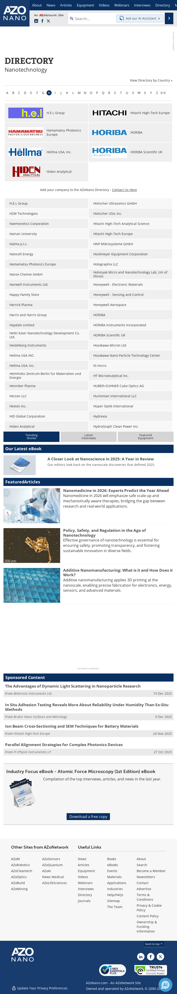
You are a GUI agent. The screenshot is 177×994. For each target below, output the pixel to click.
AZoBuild (18, 883)
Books (111, 859)
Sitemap (113, 901)
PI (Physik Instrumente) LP (32, 752)
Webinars (85, 883)
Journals (84, 901)
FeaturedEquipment (145, 436)
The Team (114, 907)
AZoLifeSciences (54, 883)
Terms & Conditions (145, 897)
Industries (115, 889)
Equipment (86, 871)
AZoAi (46, 871)
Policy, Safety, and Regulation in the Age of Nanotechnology (104, 533)
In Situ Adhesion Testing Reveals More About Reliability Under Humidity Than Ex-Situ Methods (86, 707)
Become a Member (151, 871)
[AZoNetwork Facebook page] (42, 21)
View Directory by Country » (151, 80)
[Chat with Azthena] (165, 985)
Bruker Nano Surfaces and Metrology (40, 717)
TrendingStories (31, 436)
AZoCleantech (21, 871)
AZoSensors (51, 859)
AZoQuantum (52, 865)
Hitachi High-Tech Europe (32, 733)
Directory (85, 895)
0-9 (163, 93)
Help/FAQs (115, 895)
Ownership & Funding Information (147, 926)
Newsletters (146, 877)
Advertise (144, 889)
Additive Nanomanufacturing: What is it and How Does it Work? (118, 572)
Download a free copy (88, 816)
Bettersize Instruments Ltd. (33, 693)
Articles (83, 865)
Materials (114, 877)
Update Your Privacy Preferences (40, 988)
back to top (154, 944)
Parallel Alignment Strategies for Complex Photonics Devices (64, 744)
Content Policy (148, 916)
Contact (142, 883)
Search (142, 865)
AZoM (15, 859)
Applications (116, 883)
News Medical (53, 877)
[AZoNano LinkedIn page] (36, 21)
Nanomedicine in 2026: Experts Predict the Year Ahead (116, 490)
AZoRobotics (20, 865)
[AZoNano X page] (48, 21)
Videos (83, 877)
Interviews (86, 889)
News (82, 859)
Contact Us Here (124, 190)
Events (112, 871)
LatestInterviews (89, 436)
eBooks (112, 865)
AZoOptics (19, 877)
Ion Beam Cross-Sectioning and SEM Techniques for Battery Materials (71, 726)
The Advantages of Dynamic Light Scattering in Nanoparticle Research (73, 686)
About (141, 859)
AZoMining (19, 889)
